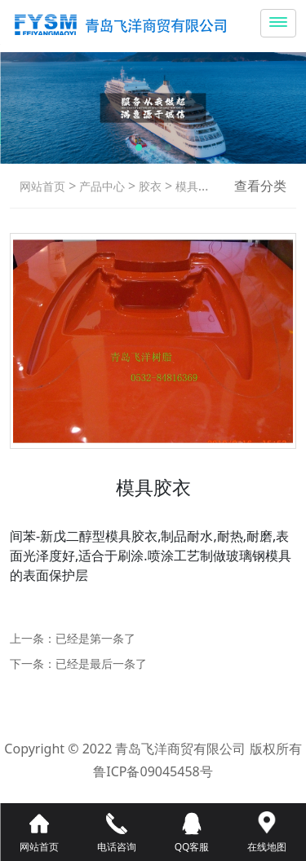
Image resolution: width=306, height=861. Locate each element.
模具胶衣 (196, 186)
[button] (138, 147)
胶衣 (148, 186)
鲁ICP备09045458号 (152, 771)
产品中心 (100, 186)
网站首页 (42, 186)
